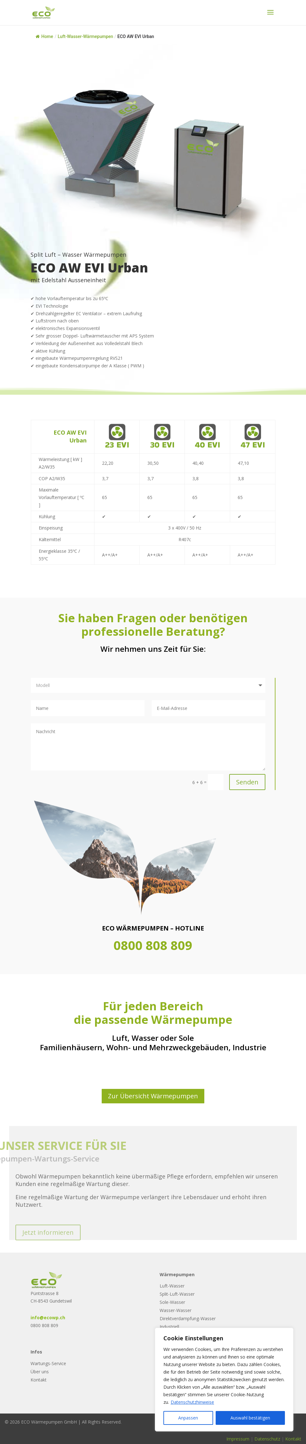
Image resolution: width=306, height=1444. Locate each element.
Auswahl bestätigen (250, 1418)
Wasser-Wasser (175, 1310)
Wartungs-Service (48, 1363)
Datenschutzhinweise (192, 1402)
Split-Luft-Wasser (177, 1294)
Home (44, 36)
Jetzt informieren (48, 1241)
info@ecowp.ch (48, 1317)
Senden (247, 782)
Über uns (40, 1372)
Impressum (237, 1439)
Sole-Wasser (172, 1302)
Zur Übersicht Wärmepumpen (153, 1096)
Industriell (169, 1327)
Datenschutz (267, 1439)
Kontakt (39, 1380)
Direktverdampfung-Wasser (188, 1318)
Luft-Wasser (172, 1286)
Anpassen (188, 1418)
